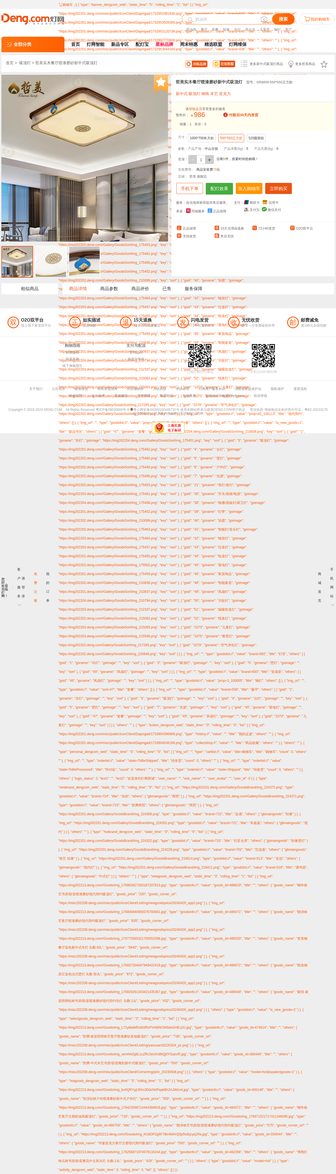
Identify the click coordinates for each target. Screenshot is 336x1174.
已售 (166, 288)
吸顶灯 (25, 63)
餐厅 (204, 29)
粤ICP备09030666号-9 (112, 410)
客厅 (288, 29)
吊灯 (237, 29)
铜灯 (277, 29)
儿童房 (265, 29)
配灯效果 (219, 188)
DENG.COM (194, 414)
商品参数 (109, 288)
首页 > (12, 63)
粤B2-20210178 (316, 410)
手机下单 (190, 188)
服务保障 (193, 288)
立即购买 (278, 188)
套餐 (215, 29)
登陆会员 (195, 109)
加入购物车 (249, 188)
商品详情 (78, 288)
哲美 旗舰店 (198, 176)
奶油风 (191, 29)
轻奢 (226, 29)
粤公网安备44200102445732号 (154, 410)
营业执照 (256, 410)
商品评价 (140, 288)
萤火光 (250, 29)
